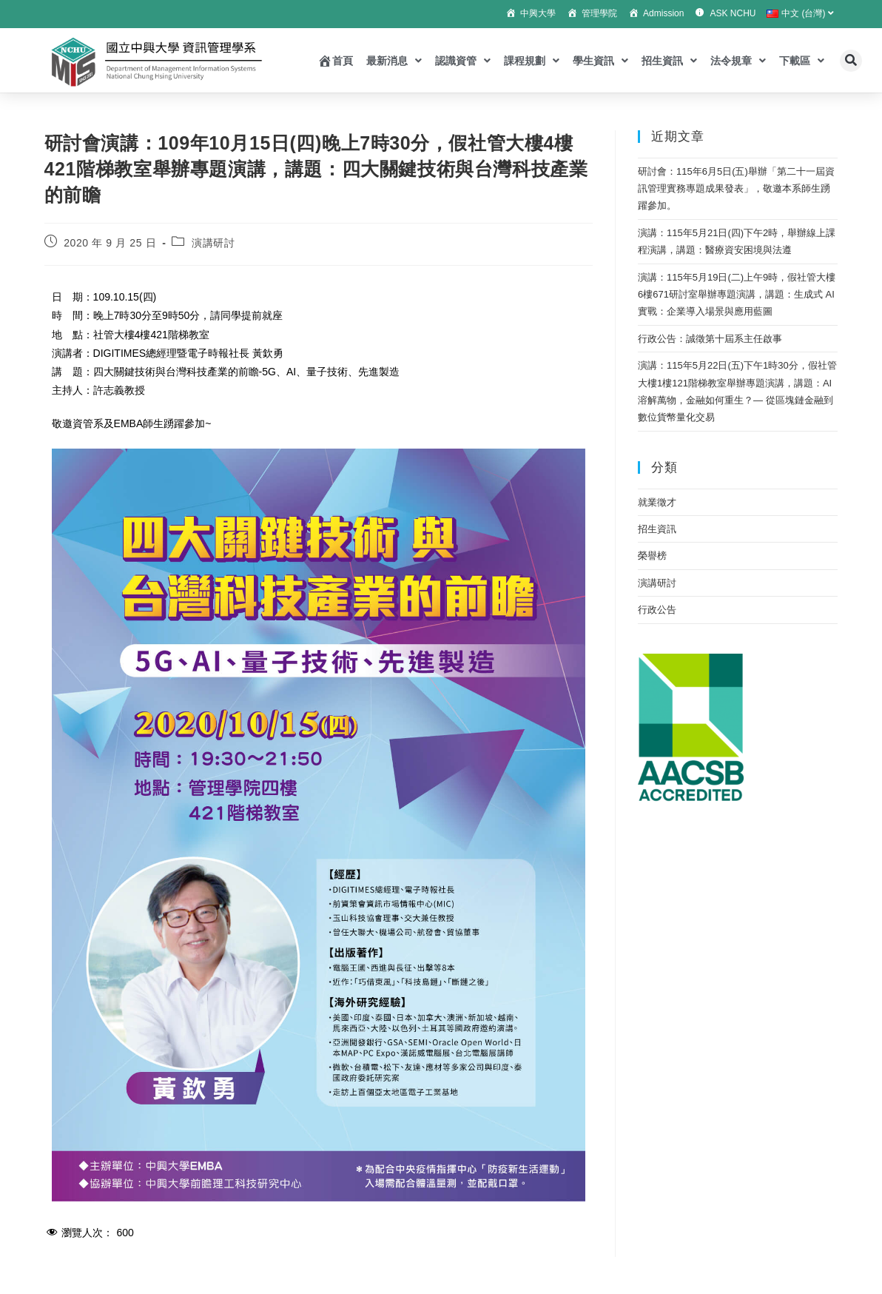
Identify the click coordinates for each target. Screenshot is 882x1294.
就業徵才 (657, 502)
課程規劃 (531, 60)
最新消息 (394, 60)
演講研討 (213, 243)
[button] (851, 61)
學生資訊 (600, 60)
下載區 (801, 60)
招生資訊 (669, 60)
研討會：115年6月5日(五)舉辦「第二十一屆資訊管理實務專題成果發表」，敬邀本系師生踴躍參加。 (736, 189)
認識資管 (463, 60)
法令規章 (738, 60)
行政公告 (657, 609)
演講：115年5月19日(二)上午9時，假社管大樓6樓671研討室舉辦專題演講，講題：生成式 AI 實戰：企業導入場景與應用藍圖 (736, 295)
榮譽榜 (652, 555)
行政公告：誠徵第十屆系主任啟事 (710, 338)
